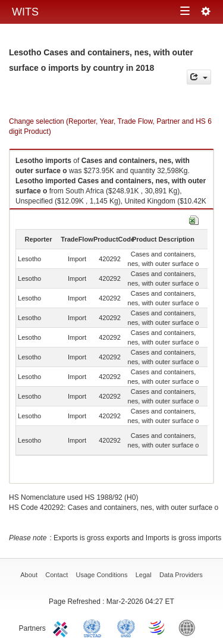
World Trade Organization (157, 627)
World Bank (190, 627)
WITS (25, 12)
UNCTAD (94, 627)
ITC (62, 627)
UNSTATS (126, 627)
